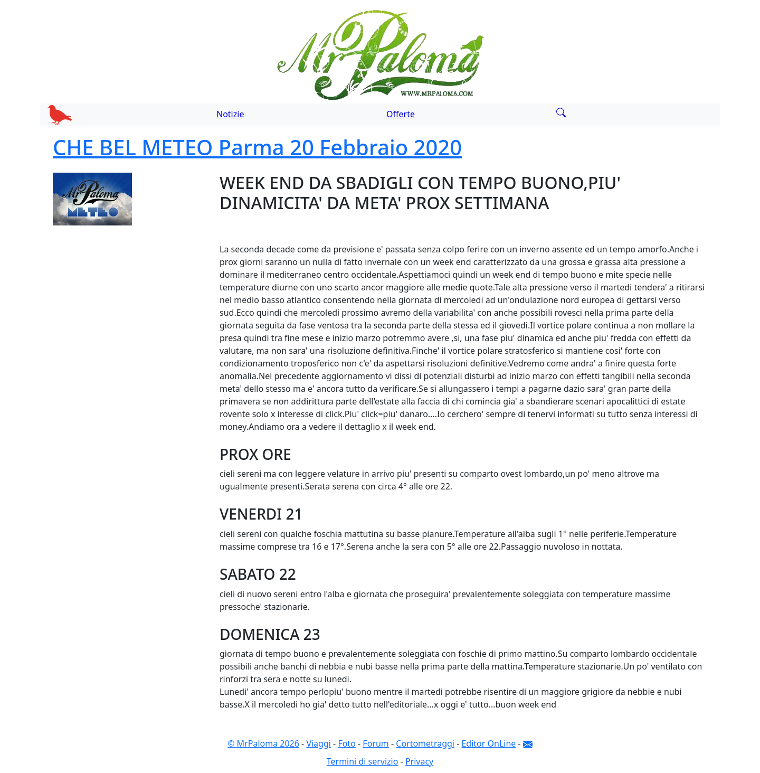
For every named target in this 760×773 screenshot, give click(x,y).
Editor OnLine (488, 743)
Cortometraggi (425, 743)
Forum (375, 743)
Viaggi (318, 743)
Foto (346, 743)
